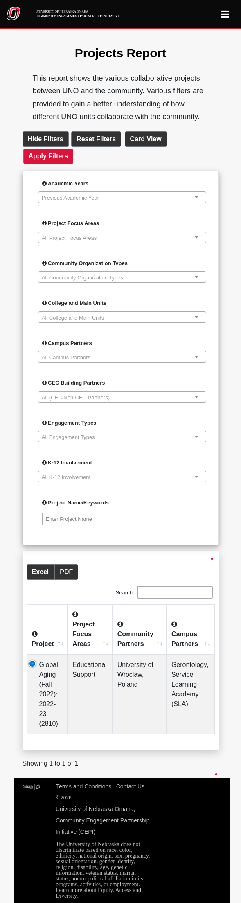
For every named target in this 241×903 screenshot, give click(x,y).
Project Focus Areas (70, 223)
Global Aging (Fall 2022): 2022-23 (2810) (48, 694)
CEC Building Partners (73, 383)
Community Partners (135, 634)
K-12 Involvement (67, 462)
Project (43, 639)
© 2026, (64, 798)
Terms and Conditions (83, 786)
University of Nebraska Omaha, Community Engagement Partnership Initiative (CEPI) (103, 820)
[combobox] (122, 197)
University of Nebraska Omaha (78, 14)
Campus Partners (67, 343)
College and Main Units (74, 303)
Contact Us (130, 786)
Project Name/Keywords (75, 503)
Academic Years (65, 183)
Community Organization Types (85, 263)
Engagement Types (69, 423)
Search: (164, 592)
